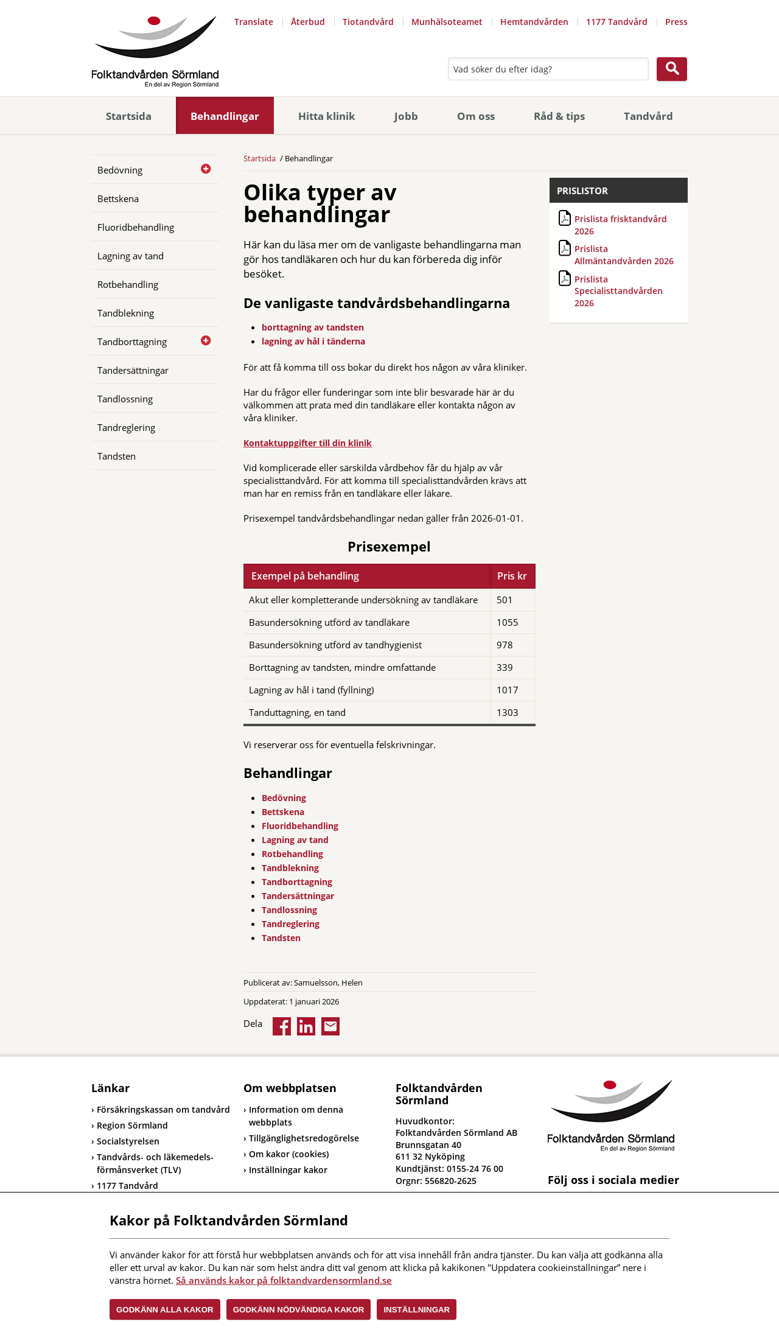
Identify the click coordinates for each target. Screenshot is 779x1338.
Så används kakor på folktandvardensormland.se (284, 1280)
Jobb (406, 116)
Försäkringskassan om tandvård (160, 1109)
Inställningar (416, 1309)
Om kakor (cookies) (289, 1154)
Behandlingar (224, 116)
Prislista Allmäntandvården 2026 (624, 255)
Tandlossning (125, 399)
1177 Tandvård (617, 21)
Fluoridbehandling (135, 227)
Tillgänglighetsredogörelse (304, 1138)
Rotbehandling (127, 284)
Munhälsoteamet (447, 21)
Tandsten (116, 456)
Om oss (476, 116)
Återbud (308, 21)
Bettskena (118, 198)
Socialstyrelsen (125, 1141)
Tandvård (648, 116)
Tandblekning (125, 313)
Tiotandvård (368, 21)
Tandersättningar (133, 370)
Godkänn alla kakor (165, 1309)
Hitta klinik (326, 116)
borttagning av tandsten (313, 327)
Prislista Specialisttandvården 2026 (619, 291)
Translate (253, 21)
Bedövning (119, 170)
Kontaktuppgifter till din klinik (307, 443)
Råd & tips (559, 116)
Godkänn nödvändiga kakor (299, 1309)
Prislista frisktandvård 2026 (621, 225)
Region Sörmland (129, 1125)
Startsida (129, 116)
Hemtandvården (534, 21)
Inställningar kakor (288, 1169)
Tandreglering (126, 427)
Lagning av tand (130, 256)
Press (676, 21)
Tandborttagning (132, 341)
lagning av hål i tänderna (313, 341)
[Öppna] (201, 169)
